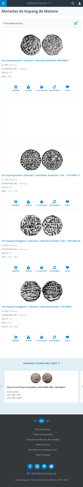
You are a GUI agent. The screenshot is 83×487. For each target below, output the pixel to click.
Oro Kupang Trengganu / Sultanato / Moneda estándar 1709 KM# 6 (37, 306)
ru (47, 420)
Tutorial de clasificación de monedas (42, 439)
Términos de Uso (42, 429)
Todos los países (42, 454)
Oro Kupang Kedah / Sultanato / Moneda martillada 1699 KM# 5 (35, 60)
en (35, 420)
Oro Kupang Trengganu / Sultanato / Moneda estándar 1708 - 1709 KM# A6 (41, 240)
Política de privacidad (42, 434)
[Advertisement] (41, 119)
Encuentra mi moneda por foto (43, 449)
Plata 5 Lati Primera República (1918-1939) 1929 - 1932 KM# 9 (36, 387)
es (41, 420)
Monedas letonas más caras (40, 363)
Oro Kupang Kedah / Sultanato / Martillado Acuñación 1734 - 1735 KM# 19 (40, 175)
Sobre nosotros (43, 444)
